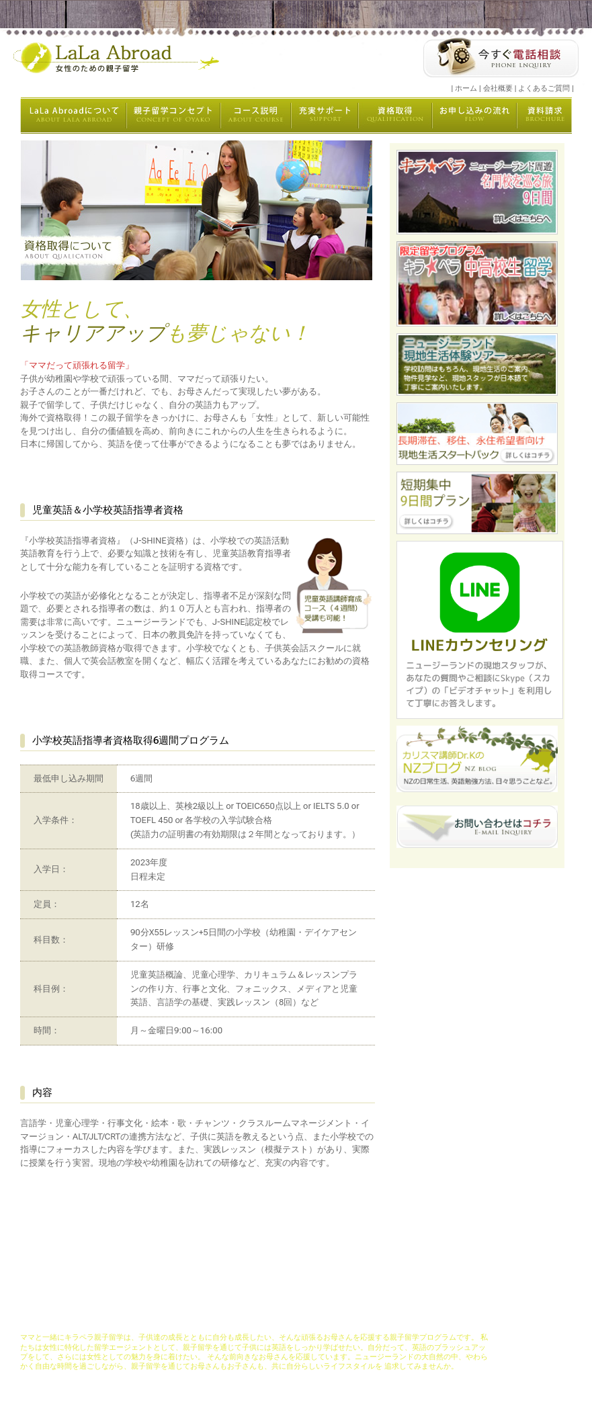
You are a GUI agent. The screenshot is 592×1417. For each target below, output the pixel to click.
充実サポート (289, 1318)
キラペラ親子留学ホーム (60, 1318)
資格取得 (332, 1318)
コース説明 (243, 1318)
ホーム (466, 88)
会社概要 (498, 88)
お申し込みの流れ (382, 1318)
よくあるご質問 (544, 88)
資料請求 (433, 1318)
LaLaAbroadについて (142, 1318)
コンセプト (200, 1318)
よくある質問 (476, 1318)
